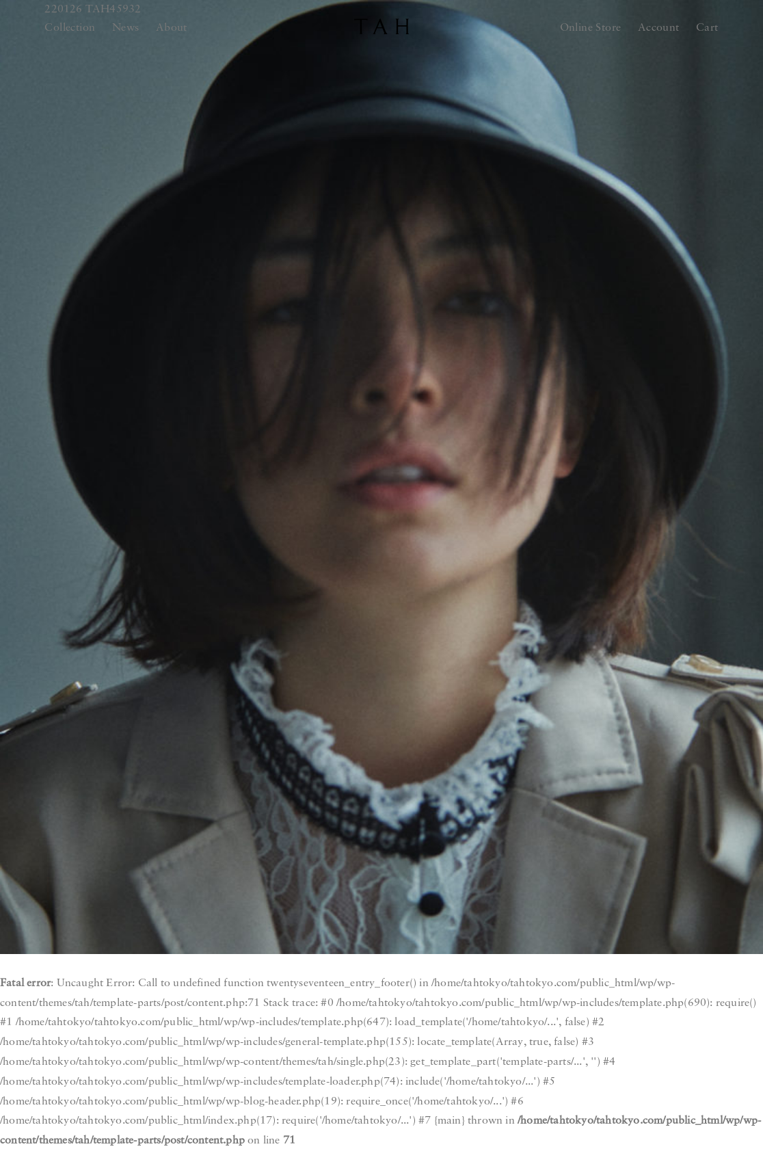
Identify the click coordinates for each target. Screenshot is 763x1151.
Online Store (590, 28)
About (171, 28)
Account (659, 28)
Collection (69, 28)
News (125, 28)
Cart (707, 28)
